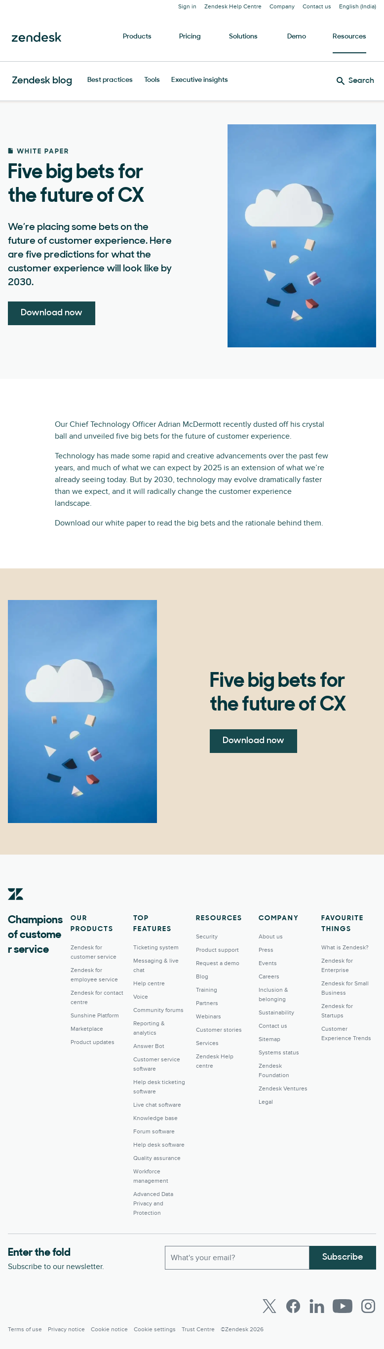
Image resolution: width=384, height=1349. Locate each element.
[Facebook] (293, 1306)
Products (137, 36)
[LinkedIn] (317, 1306)
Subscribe (342, 1257)
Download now (51, 313)
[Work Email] (237, 1258)
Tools (152, 80)
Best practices (110, 80)
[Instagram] (368, 1306)
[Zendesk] (16, 909)
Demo (296, 36)
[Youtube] (342, 1306)
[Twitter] (269, 1306)
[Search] (355, 81)
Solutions (243, 36)
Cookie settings (155, 1329)
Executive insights (199, 80)
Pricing (190, 36)
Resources (349, 36)
